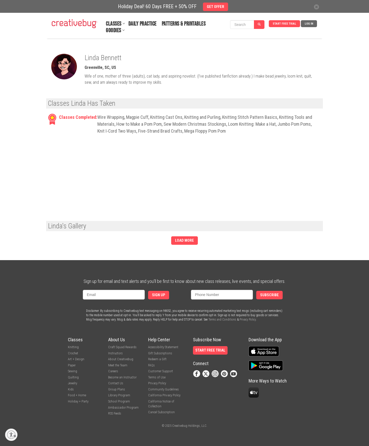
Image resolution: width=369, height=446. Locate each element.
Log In (309, 23)
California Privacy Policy (164, 395)
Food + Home (77, 395)
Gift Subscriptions (160, 353)
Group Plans (116, 389)
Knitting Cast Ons (166, 117)
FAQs (151, 365)
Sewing (72, 371)
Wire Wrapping (110, 117)
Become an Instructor (122, 377)
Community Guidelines (163, 389)
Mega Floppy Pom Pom (205, 131)
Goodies (113, 30)
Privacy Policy (248, 319)
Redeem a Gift (157, 359)
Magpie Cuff (137, 117)
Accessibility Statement (163, 347)
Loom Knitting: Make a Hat (252, 124)
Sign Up (158, 295)
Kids (71, 389)
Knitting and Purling (202, 117)
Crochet (73, 353)
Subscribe (269, 295)
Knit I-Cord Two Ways (116, 131)
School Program (119, 401)
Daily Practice (142, 23)
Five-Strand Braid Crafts (160, 131)
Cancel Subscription (161, 412)
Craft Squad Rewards (122, 347)
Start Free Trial (284, 23)
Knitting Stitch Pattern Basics (249, 117)
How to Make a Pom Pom (139, 124)
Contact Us (115, 383)
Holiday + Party (78, 401)
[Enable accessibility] (11, 435)
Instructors (115, 353)
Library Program (119, 395)
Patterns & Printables (184, 23)
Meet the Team (117, 365)
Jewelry (72, 383)
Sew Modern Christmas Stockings (194, 124)
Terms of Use (157, 377)
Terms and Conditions (222, 319)
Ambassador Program (123, 407)
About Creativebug (120, 359)
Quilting (73, 377)
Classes (113, 23)
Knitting (73, 347)
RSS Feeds (114, 413)
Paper (72, 365)
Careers (113, 371)
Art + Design (76, 359)
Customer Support (160, 371)
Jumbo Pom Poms (294, 124)
